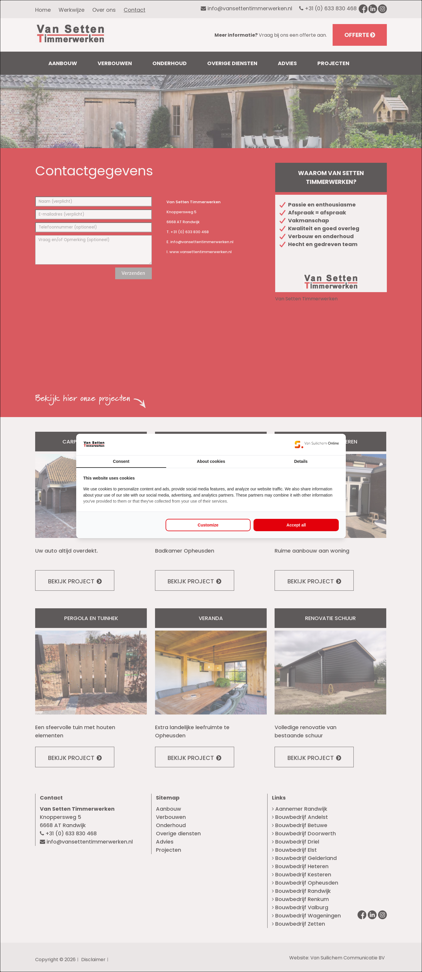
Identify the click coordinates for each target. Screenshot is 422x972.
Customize (208, 525)
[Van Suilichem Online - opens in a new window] (317, 444)
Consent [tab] (121, 461)
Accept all (296, 525)
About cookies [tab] (211, 461)
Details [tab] (301, 461)
